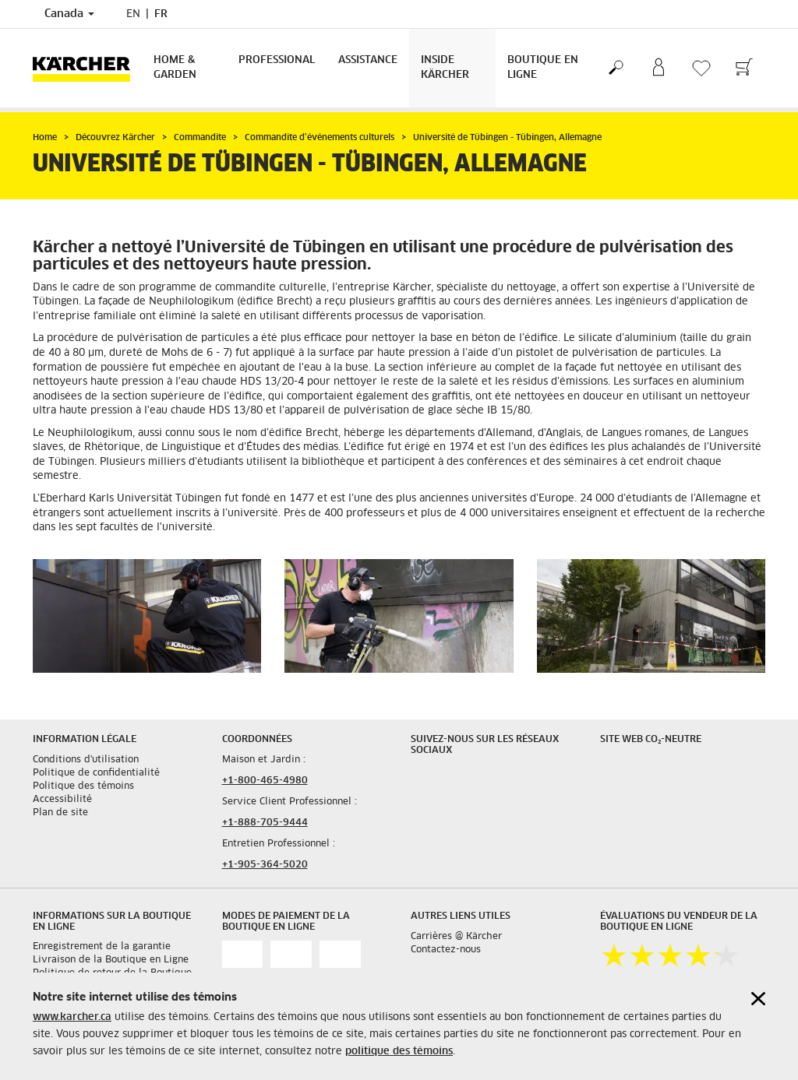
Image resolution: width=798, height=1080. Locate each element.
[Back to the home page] (87, 68)
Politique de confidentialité (96, 773)
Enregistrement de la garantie (102, 947)
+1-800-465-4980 (265, 781)
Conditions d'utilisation (86, 760)
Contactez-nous (446, 950)
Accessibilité (62, 799)
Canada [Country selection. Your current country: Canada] (69, 14)
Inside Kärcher (445, 67)
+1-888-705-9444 (265, 823)
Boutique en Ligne (542, 67)
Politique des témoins (83, 786)
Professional (276, 60)
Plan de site (60, 813)
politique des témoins (399, 1052)
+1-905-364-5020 (265, 865)
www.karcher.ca (72, 1017)
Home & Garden (175, 67)
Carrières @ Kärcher (456, 936)
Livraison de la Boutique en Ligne (111, 960)
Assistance (367, 60)
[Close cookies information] (758, 998)
